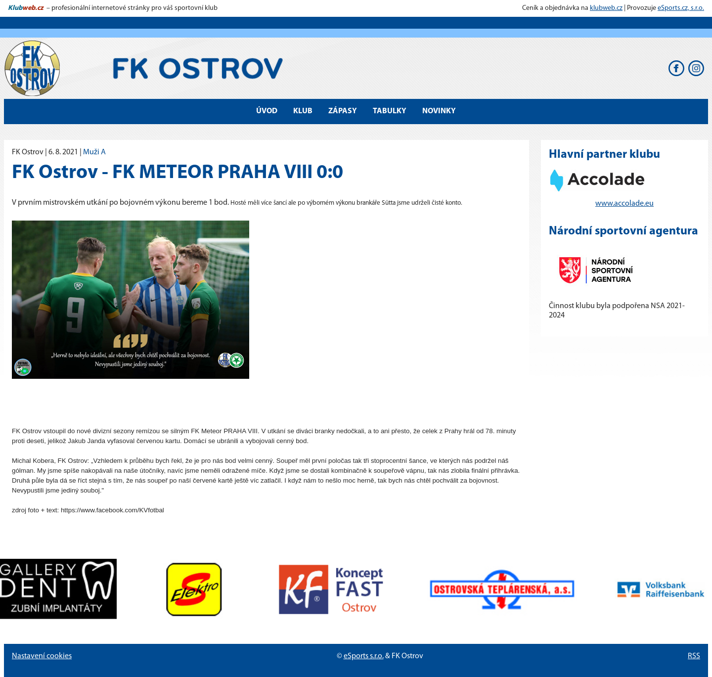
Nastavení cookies (42, 656)
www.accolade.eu (624, 204)
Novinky (439, 111)
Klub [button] (302, 111)
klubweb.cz (606, 8)
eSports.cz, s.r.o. (681, 8)
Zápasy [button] (342, 111)
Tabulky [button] (389, 111)
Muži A (94, 152)
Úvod (266, 111)
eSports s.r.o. (364, 656)
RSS (694, 656)
